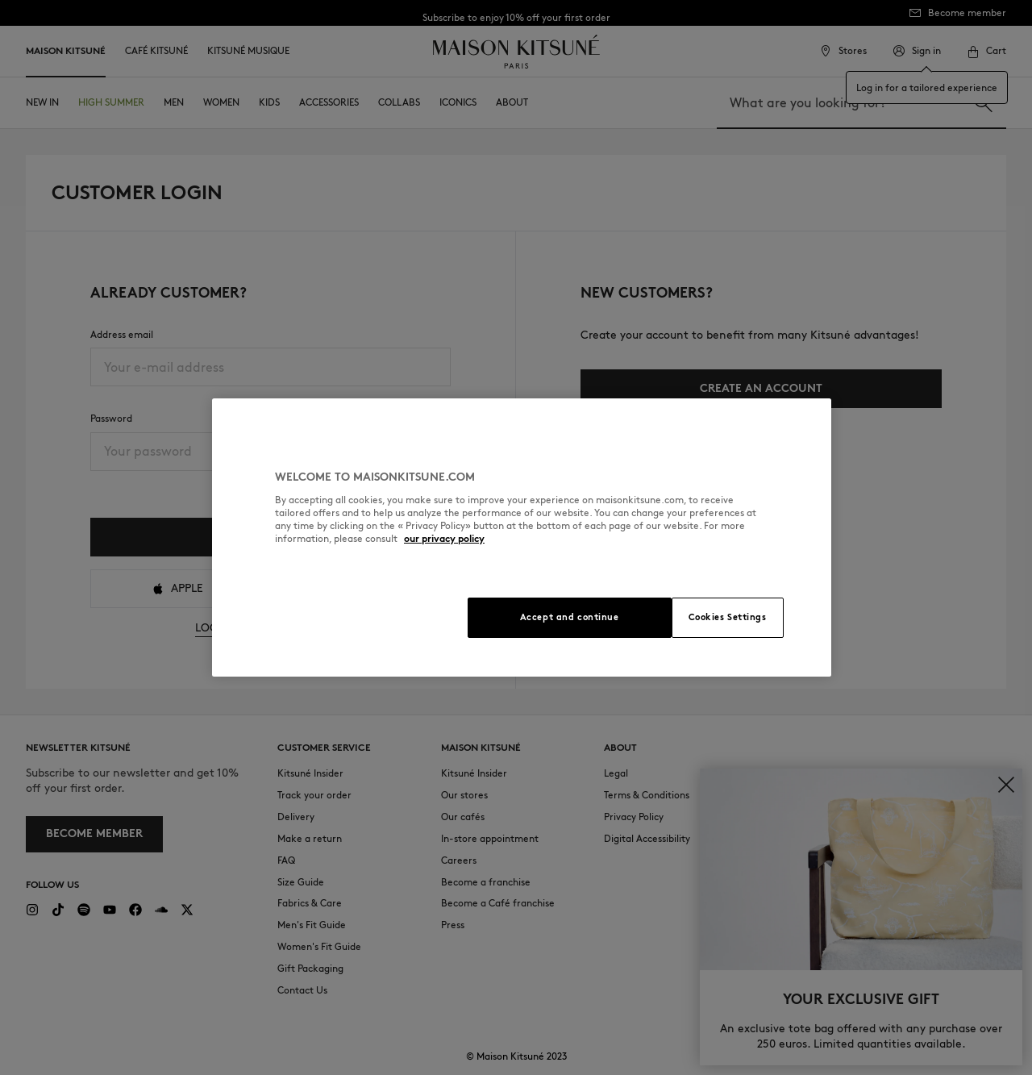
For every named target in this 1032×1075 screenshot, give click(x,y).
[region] (521, 537)
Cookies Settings (728, 617)
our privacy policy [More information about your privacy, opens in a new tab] (444, 538)
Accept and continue (569, 617)
